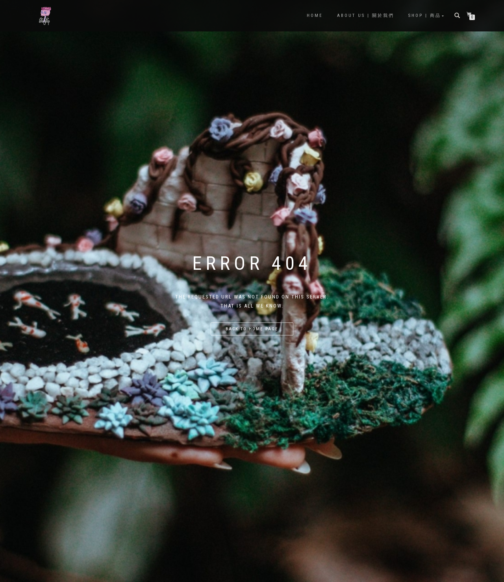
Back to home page (252, 329)
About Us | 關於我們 (365, 15)
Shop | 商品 (424, 15)
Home (315, 15)
